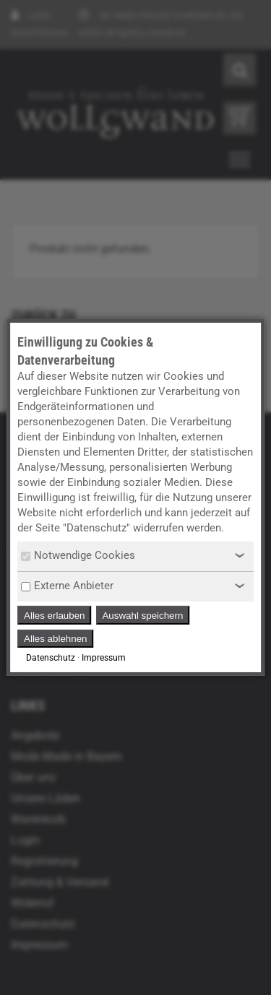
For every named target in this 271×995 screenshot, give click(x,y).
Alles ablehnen (55, 638)
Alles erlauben (54, 615)
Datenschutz (50, 658)
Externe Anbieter (67, 585)
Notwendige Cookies (78, 555)
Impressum (104, 658)
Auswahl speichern (142, 615)
